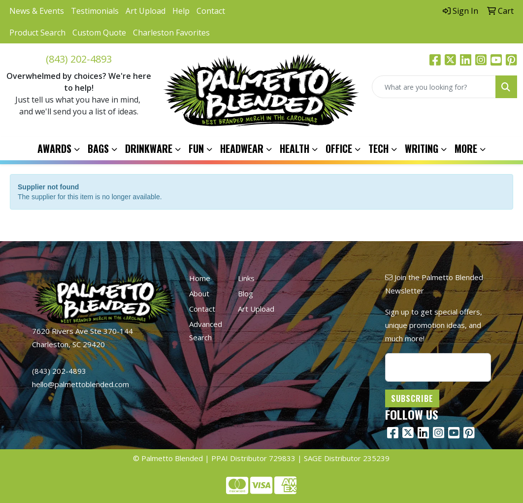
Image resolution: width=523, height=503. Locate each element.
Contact (210, 10)
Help (181, 10)
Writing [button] (421, 148)
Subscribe (412, 398)
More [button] (466, 148)
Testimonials (95, 10)
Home (199, 278)
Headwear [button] (241, 148)
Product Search (37, 32)
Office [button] (339, 148)
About (199, 293)
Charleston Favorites (171, 32)
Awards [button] (54, 148)
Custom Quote (99, 32)
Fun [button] (196, 148)
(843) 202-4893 (79, 59)
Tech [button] (378, 148)
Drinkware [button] (148, 148)
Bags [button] (98, 148)
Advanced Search (205, 330)
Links (246, 278)
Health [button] (294, 148)
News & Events (36, 10)
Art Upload (145, 10)
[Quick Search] (434, 86)
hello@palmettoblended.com (80, 384)
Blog (245, 293)
